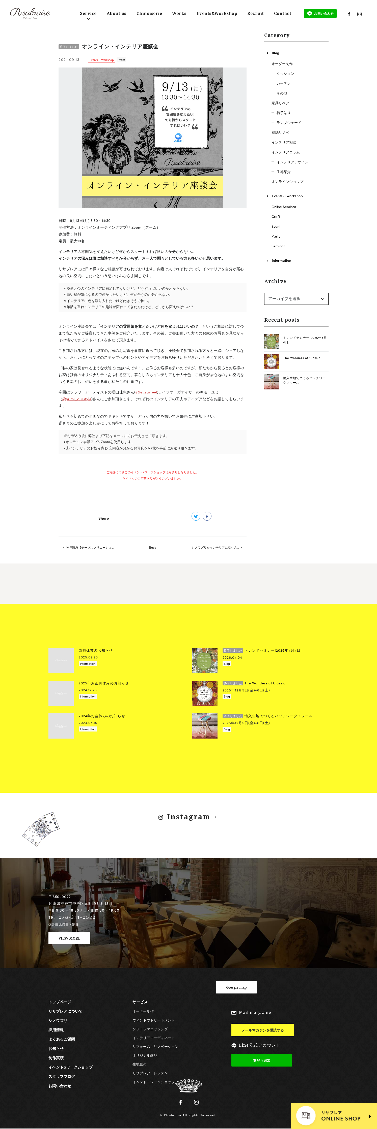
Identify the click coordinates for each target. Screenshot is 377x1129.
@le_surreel (146, 392)
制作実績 (56, 1058)
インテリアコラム (286, 151)
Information (281, 260)
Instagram (189, 816)
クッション (285, 73)
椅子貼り (284, 112)
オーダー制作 (282, 63)
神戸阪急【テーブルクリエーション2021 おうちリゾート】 (93, 547)
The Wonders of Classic (301, 357)
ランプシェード (289, 122)
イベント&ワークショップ (70, 1067)
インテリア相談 (284, 142)
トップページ (59, 1002)
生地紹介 (284, 171)
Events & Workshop (102, 60)
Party (276, 236)
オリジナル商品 (144, 1055)
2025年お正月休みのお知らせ (104, 683)
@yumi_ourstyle (76, 399)
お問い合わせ (59, 1086)
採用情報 (56, 1030)
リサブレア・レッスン (150, 1073)
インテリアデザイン (292, 161)
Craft (276, 216)
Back (152, 547)
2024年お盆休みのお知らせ (102, 715)
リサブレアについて (65, 1011)
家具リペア (280, 102)
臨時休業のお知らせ (96, 650)
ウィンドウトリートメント (153, 1020)
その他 (282, 92)
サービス (140, 1002)
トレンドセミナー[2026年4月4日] (262, 650)
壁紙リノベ (280, 132)
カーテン (284, 83)
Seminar (278, 245)
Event (121, 60)
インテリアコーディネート (153, 1037)
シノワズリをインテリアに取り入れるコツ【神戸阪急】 (219, 547)
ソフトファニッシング (150, 1029)
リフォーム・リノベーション (155, 1046)
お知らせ (56, 1048)
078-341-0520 (77, 917)
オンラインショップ (287, 181)
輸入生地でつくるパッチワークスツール (268, 715)
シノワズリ (57, 1020)
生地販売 (139, 1064)
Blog (275, 52)
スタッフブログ (61, 1076)
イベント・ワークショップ (153, 1081)
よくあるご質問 (61, 1039)
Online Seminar (284, 206)
